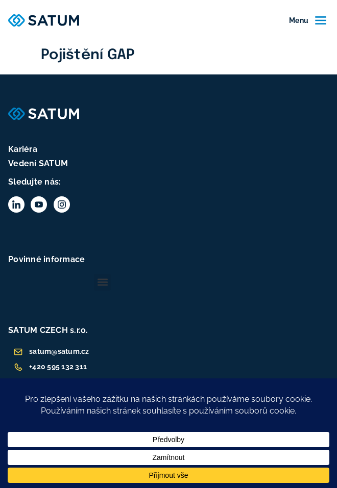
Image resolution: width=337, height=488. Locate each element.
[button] (102, 282)
